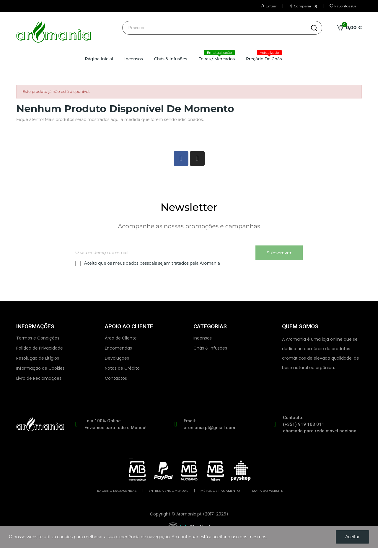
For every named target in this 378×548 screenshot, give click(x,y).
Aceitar (352, 536)
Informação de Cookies (40, 368)
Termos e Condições (37, 338)
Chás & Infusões (210, 348)
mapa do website (267, 490)
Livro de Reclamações (38, 378)
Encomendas (118, 348)
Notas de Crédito (122, 368)
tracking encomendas (116, 490)
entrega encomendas (168, 490)
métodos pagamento (220, 490)
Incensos (202, 338)
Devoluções (117, 358)
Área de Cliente (121, 338)
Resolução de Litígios (37, 358)
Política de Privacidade (39, 348)
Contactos (116, 378)
